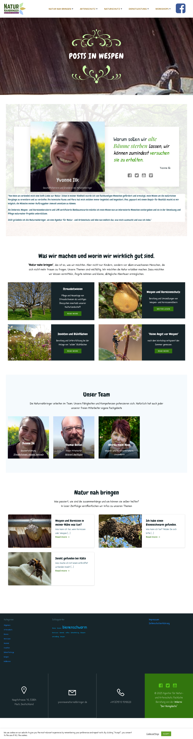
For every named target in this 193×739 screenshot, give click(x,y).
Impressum (154, 640)
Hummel (7, 663)
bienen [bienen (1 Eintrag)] (60, 648)
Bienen (7, 654)
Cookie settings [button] (152, 733)
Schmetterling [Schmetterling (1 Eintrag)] (75, 653)
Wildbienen (8, 681)
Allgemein (8, 645)
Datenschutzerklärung (159, 643)
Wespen (7, 677)
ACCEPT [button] (166, 733)
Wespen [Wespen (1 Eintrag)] (63, 657)
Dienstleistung (140, 8)
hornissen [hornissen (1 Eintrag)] (56, 653)
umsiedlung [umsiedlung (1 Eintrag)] (56, 657)
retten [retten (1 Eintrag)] (68, 653)
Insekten (8, 668)
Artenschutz (90, 8)
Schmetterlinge (10, 672)
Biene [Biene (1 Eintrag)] (54, 648)
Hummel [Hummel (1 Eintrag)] (62, 653)
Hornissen (8, 659)
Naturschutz (114, 8)
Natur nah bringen (62, 8)
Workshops (164, 8)
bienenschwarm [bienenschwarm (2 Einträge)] (75, 647)
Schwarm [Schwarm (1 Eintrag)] (83, 653)
